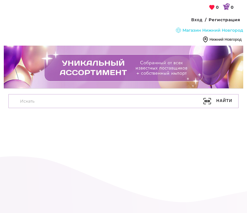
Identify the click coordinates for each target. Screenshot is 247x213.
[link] (214, 7)
